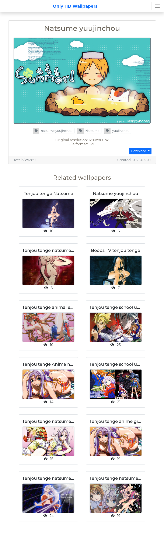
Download (139, 151)
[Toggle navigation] (157, 6)
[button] (53, 131)
